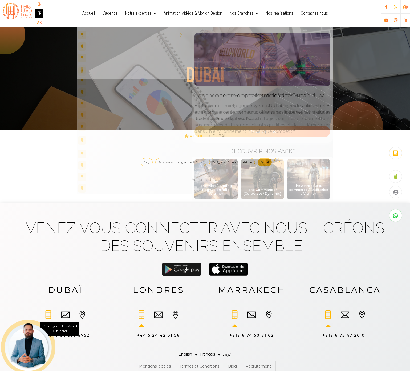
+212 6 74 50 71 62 (252, 335)
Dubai (265, 162)
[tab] (48, 317)
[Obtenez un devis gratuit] (395, 153)
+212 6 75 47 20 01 (345, 335)
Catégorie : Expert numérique (232, 162)
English (185, 354)
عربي (227, 354)
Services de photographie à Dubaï (181, 162)
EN (39, 4)
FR (39, 13)
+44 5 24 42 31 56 (158, 335)
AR (39, 22)
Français (207, 354)
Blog (147, 162)
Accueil (196, 136)
